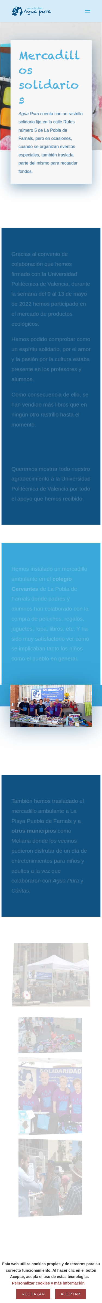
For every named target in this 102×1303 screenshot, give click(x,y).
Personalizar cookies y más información (48, 1283)
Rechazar (33, 1294)
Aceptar (70, 1294)
